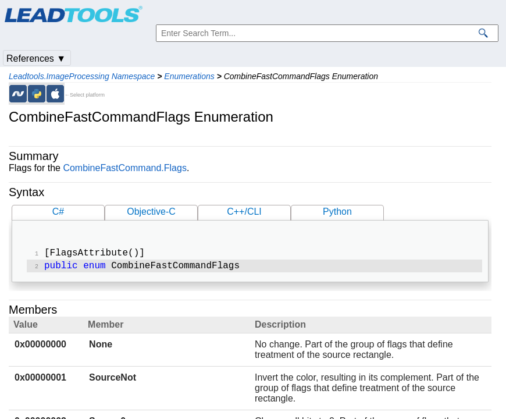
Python (337, 211)
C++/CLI (244, 211)
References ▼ (36, 58)
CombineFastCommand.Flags (125, 168)
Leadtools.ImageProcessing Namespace (82, 76)
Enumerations (189, 76)
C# (58, 211)
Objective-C (151, 211)
